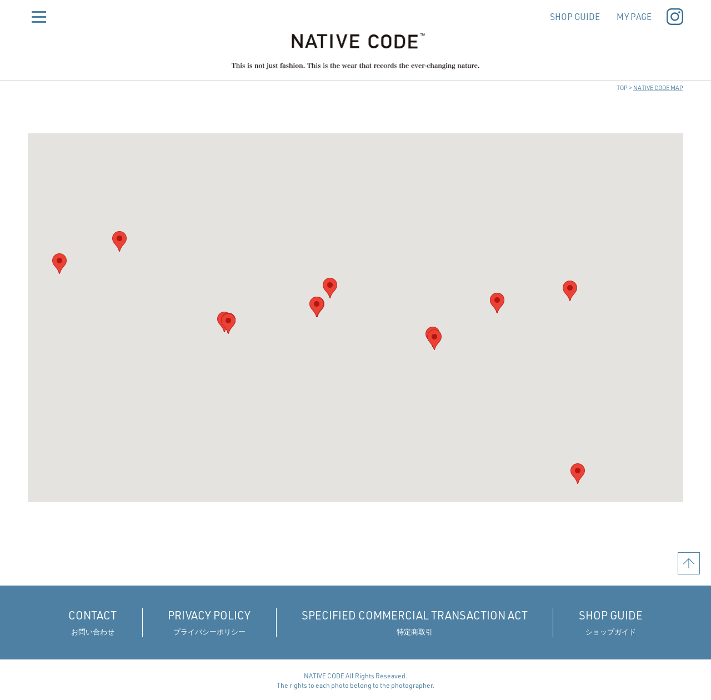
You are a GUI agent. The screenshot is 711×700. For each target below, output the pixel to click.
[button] (228, 323)
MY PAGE (631, 16)
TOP (622, 88)
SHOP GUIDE (571, 16)
